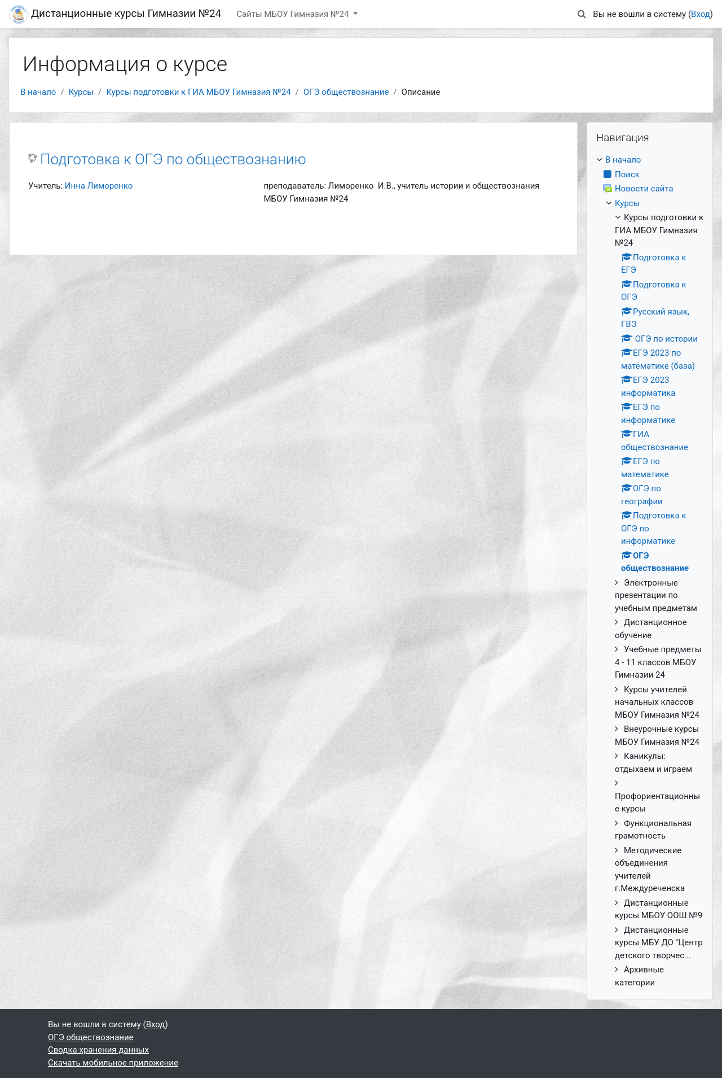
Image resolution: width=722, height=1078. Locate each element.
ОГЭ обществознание (346, 92)
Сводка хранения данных (98, 1050)
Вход (700, 14)
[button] (581, 14)
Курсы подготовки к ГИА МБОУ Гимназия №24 (198, 92)
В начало (38, 92)
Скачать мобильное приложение (113, 1063)
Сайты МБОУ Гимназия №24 (293, 14)
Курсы (81, 92)
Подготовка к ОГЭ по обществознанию (173, 159)
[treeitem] (649, 571)
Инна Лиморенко (99, 186)
